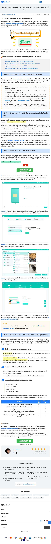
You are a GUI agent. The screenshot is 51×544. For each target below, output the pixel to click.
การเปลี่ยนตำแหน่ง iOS (26, 495)
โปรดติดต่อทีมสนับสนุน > (29, 484)
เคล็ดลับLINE (15, 498)
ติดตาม (47, 527)
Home (4, 14)
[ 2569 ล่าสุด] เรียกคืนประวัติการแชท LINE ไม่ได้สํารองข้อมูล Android (37, 477)
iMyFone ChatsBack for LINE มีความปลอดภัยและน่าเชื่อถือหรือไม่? (22, 64)
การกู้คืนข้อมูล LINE (11, 14)
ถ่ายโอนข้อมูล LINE (5, 498)
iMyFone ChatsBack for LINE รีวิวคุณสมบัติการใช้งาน (19, 61)
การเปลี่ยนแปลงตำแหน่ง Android (41, 495)
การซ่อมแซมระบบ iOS (38, 498)
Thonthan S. (38, 14)
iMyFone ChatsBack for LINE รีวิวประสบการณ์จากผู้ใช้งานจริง (21, 68)
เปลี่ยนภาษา (25, 532)
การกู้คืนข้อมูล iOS (5, 495)
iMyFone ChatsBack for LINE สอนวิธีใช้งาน (17, 66)
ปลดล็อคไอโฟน (15, 495)
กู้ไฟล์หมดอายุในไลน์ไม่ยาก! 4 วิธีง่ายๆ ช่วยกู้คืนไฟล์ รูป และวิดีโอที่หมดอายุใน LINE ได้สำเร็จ (14, 473)
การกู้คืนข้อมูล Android (26, 498)
